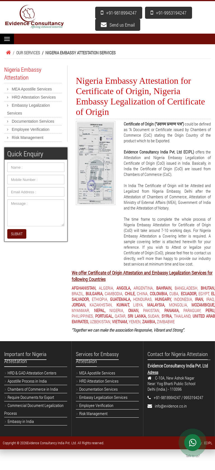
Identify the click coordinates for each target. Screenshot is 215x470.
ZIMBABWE (166, 321)
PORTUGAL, (104, 316)
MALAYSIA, (156, 305)
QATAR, (120, 316)
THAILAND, (182, 316)
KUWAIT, (123, 305)
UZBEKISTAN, (100, 321)
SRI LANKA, (137, 316)
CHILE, (130, 293)
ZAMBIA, (149, 321)
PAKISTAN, (151, 310)
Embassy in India (21, 421)
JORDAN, (79, 305)
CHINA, (142, 293)
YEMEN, (135, 321)
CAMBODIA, (114, 293)
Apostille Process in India (27, 381)
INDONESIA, (183, 299)
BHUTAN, (208, 288)
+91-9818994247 (119, 13)
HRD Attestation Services (34, 97)
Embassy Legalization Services (28, 109)
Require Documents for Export (31, 397)
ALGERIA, (106, 288)
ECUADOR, (189, 293)
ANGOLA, (123, 288)
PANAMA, (171, 310)
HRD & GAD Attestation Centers (32, 373)
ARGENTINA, (144, 288)
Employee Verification (31, 129)
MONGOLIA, (178, 305)
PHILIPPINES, (83, 316)
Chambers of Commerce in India (33, 389)
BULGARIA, (94, 293)
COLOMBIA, (159, 293)
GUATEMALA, (120, 299)
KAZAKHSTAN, (101, 305)
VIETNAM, (120, 321)
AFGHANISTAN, (84, 288)
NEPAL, (100, 310)
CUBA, (174, 293)
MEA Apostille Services (32, 89)
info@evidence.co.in (171, 406)
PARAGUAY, (192, 310)
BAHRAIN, (164, 288)
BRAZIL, (78, 293)
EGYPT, (204, 293)
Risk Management (27, 137)
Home (7, 52)
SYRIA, (167, 316)
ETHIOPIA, (100, 299)
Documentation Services (33, 121)
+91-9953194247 (168, 13)
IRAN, (199, 299)
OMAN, (133, 310)
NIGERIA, (116, 310)
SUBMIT (17, 233)
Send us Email (118, 25)
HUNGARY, (163, 299)
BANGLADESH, (186, 288)
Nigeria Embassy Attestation (22, 73)
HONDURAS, (143, 299)
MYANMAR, (81, 310)
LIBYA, (138, 305)
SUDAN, (154, 316)
